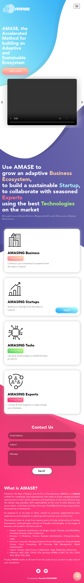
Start (66, 310)
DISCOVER (15, 71)
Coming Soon (15, 258)
